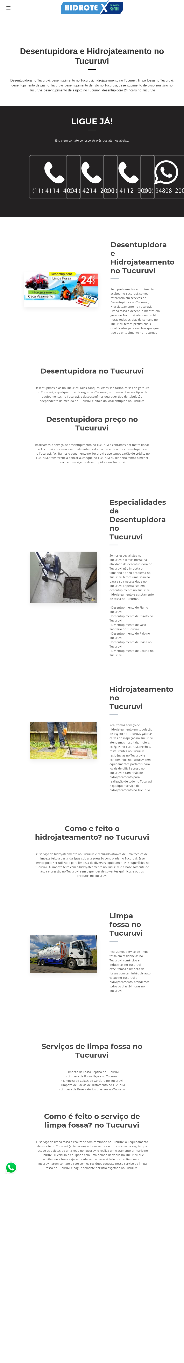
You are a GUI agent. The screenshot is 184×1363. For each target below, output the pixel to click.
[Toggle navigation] (8, 8)
